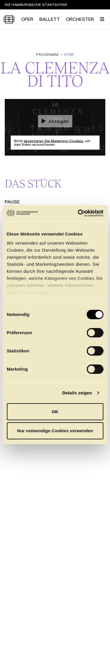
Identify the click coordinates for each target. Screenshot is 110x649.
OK (55, 411)
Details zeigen (77, 392)
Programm (47, 54)
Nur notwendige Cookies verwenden (55, 430)
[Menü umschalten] (102, 19)
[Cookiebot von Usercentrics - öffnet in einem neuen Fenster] (78, 213)
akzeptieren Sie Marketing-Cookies (53, 141)
